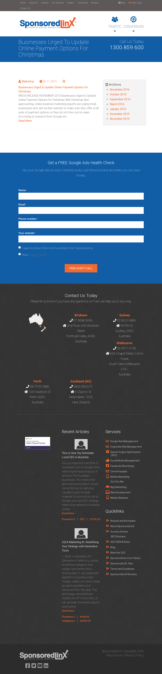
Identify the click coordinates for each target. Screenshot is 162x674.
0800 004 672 (82, 386)
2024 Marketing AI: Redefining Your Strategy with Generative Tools (80, 546)
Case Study (82, 3)
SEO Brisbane (118, 536)
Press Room (114, 655)
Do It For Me (117, 481)
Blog (121, 3)
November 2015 (119, 118)
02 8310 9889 (126, 320)
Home (23, 3)
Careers (70, 3)
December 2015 (119, 114)
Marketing (28, 81)
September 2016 (120, 99)
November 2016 (119, 89)
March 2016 (117, 104)
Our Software (58, 3)
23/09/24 (95, 519)
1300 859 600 (127, 47)
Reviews (95, 3)
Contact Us (25, 8)
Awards (44, 3)
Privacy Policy (37, 254)
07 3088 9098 (82, 320)
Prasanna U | (71, 519)
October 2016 (118, 94)
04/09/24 (85, 620)
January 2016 (118, 109)
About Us (33, 3)
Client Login (135, 3)
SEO (82, 519)
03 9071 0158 (126, 348)
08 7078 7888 (39, 386)
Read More (25, 120)
